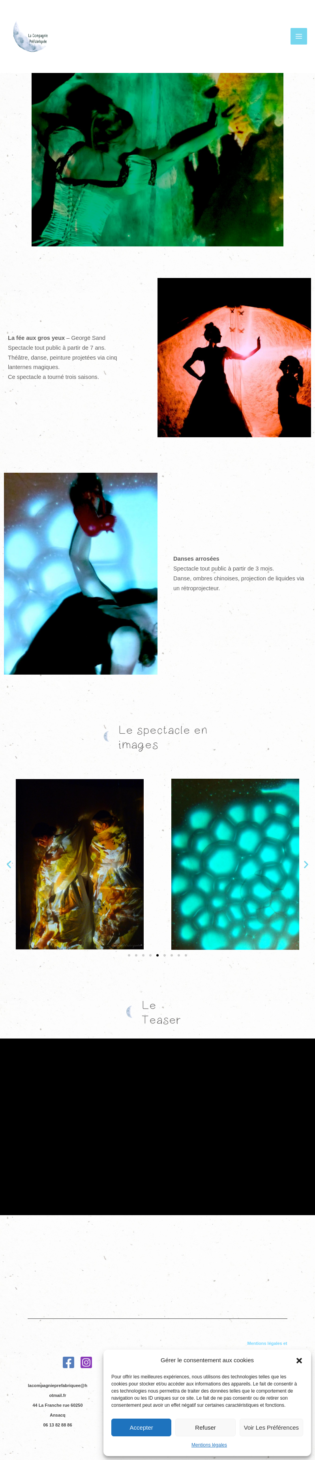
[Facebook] (68, 1357)
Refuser (205, 1427)
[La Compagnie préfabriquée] (31, 39)
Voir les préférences (271, 1427)
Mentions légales (209, 1445)
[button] (299, 1361)
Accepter (141, 1427)
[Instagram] (86, 1357)
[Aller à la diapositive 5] (157, 955)
